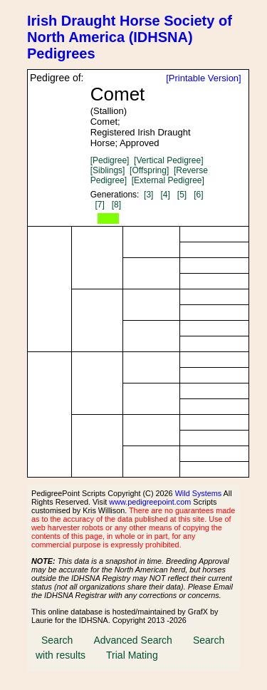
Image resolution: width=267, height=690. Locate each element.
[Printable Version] (203, 78)
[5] (182, 195)
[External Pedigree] (168, 180)
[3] (148, 195)
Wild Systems (198, 493)
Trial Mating (132, 655)
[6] (198, 195)
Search (57, 640)
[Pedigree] (110, 160)
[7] (99, 205)
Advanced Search (132, 640)
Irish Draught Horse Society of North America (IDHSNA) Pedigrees (129, 37)
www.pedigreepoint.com (150, 502)
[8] (116, 205)
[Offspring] (149, 170)
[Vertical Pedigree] (168, 160)
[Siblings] (107, 170)
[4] (164, 195)
